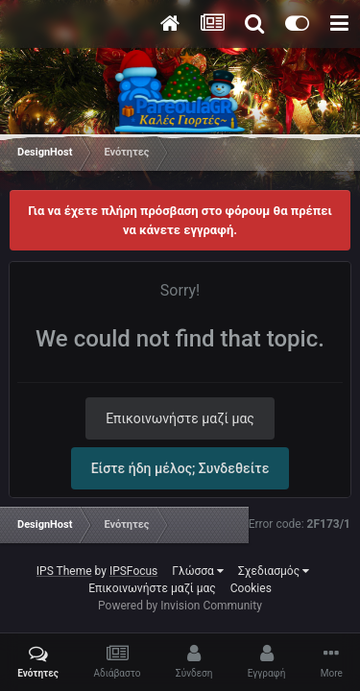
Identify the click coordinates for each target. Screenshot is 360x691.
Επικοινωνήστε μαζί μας (180, 418)
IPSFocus (133, 571)
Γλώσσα (198, 571)
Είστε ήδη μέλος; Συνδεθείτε (180, 468)
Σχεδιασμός (273, 571)
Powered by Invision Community (180, 605)
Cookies (251, 588)
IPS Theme (64, 571)
